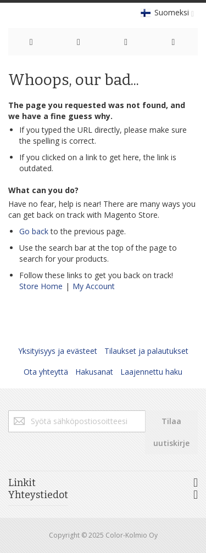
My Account (94, 286)
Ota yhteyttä (46, 371)
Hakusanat (94, 371)
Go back (33, 231)
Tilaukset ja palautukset (146, 351)
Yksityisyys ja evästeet (57, 351)
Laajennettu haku (151, 371)
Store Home (41, 286)
